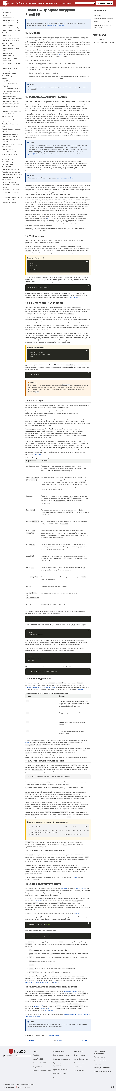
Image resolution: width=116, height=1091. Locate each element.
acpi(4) (62, 1024)
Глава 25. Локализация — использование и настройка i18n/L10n (11, 139)
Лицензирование (100, 1061)
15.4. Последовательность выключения (11, 92)
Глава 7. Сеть (6, 35)
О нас (24, 3)
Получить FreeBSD (36, 3)
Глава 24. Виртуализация (10, 134)
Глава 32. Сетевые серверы (11, 172)
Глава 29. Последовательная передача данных (11, 163)
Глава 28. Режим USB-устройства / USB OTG (9, 153)
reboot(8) (50, 1008)
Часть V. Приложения (9, 182)
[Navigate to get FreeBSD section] (36, 3)
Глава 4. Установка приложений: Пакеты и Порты (11, 27)
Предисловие (6, 12)
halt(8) (43, 1008)
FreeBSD (36, 1055)
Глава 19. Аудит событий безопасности (10, 107)
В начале (5, 15)
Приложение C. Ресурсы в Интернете (10, 193)
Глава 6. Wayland (7, 33)
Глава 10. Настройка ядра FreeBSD (10, 49)
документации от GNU (65, 178)
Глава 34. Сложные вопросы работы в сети (11, 178)
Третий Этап (38, 901)
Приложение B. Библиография (11, 189)
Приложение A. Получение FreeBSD (10, 186)
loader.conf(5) (47, 982)
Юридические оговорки (102, 1071)
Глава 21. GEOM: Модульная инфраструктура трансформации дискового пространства (11, 117)
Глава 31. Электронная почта (11, 169)
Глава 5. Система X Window (11, 30)
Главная (59, 1040)
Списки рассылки (80, 1063)
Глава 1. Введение (8, 18)
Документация (52, 3)
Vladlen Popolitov (53, 1035)
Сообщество (65, 3)
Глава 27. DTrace (7, 149)
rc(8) (75, 877)
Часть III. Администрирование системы (11, 65)
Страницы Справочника (61, 1059)
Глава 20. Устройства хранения (12, 111)
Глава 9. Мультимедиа (9, 45)
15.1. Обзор (6, 81)
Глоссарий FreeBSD (8, 200)
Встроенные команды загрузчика (54, 450)
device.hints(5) (81, 888)
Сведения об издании (9, 202)
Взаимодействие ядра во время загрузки (40, 687)
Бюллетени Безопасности (42, 1071)
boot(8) (80, 689)
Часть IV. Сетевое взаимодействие (8, 158)
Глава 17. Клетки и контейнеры (12, 98)
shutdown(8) (68, 991)
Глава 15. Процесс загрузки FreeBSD (11, 77)
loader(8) (38, 454)
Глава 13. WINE (6, 61)
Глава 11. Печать (7, 53)
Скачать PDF (100, 39)
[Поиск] (12, 9)
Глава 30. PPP (6, 167)
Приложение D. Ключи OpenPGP (12, 197)
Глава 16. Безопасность (9, 96)
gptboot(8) (31, 154)
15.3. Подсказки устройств (11, 88)
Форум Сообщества (81, 1059)
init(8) (61, 54)
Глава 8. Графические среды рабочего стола (11, 42)
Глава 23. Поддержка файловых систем (12, 130)
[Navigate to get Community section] (65, 3)
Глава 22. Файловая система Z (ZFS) (11, 125)
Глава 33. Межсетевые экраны (12, 174)
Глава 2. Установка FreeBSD (11, 20)
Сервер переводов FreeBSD (56, 25)
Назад (31, 1040)
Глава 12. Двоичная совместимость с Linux (9, 57)
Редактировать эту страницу (105, 42)
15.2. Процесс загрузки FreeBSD (10, 85)
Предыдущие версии (60, 1070)
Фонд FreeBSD (38, 1059)
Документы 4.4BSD (60, 1073)
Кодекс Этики (38, 1067)
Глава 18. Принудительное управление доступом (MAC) (11, 102)
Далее (84, 1040)
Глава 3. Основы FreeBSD (10, 23)
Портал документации (61, 1055)
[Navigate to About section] (24, 3)
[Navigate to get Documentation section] (52, 3)
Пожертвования (105, 3)
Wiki (54, 1077)
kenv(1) (77, 913)
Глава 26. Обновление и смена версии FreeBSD (12, 145)
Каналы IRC (78, 1067)
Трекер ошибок (79, 1071)
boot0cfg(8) (74, 298)
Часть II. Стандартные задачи (11, 38)
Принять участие (79, 1055)
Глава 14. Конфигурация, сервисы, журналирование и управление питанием (11, 71)
